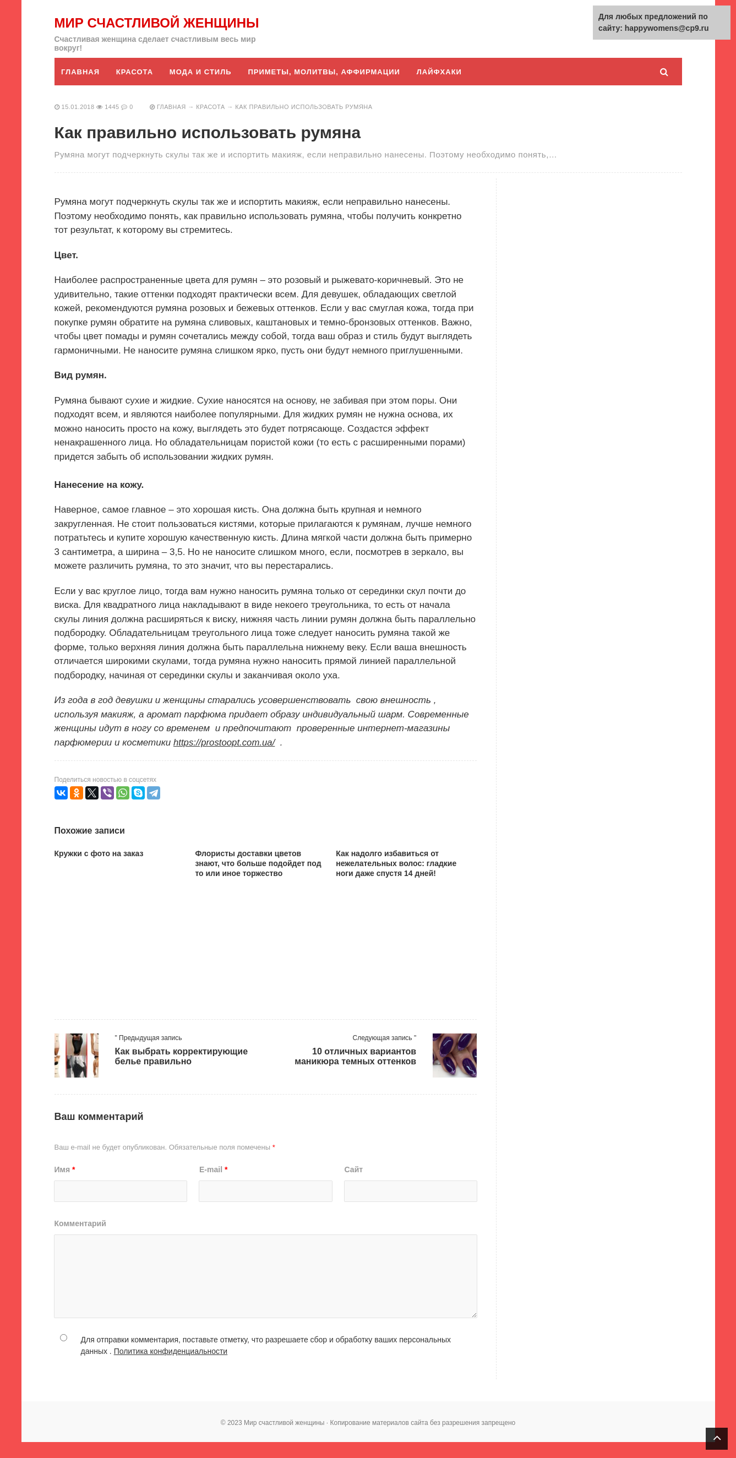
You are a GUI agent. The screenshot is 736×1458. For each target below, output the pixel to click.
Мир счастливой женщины (122, 30)
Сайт (354, 1185)
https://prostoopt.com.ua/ (224, 758)
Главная (81, 87)
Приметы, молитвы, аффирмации (326, 87)
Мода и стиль (202, 87)
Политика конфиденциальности (171, 1367)
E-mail (213, 1185)
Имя (64, 1185)
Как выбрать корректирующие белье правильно (181, 1072)
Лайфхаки (441, 87)
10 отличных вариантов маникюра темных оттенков (355, 1072)
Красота (135, 87)
